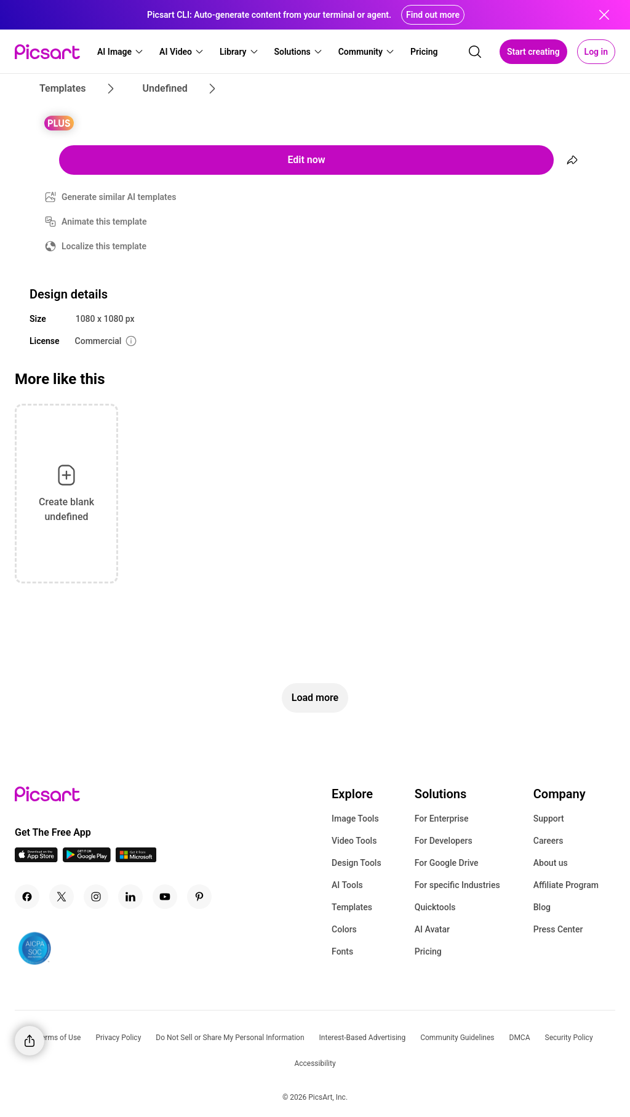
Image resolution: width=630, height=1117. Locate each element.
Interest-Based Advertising (362, 1037)
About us (550, 863)
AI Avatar (432, 929)
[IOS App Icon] (36, 859)
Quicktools (435, 907)
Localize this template (104, 246)
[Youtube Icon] (165, 896)
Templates (352, 907)
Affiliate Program (566, 885)
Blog (542, 907)
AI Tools (347, 885)
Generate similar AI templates (119, 197)
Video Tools (354, 841)
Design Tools (356, 863)
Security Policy (569, 1037)
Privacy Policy (118, 1037)
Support (548, 818)
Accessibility (314, 1063)
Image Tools (355, 818)
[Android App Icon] (87, 859)
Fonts (342, 951)
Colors (344, 929)
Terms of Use (59, 1037)
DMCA (519, 1037)
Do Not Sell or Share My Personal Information (230, 1037)
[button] (120, 52)
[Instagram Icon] (96, 896)
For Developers (443, 841)
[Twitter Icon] (61, 896)
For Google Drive (447, 863)
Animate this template (104, 221)
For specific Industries (457, 885)
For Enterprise (442, 818)
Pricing (428, 951)
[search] (475, 51)
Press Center (558, 929)
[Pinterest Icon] (199, 896)
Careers (548, 841)
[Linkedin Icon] (130, 896)
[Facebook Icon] (27, 896)
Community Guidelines (457, 1037)
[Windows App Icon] (136, 859)
